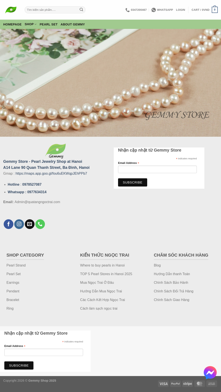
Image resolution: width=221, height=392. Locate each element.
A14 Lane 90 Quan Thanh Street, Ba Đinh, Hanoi (46, 167)
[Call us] (40, 224)
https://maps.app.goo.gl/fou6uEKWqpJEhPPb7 (51, 173)
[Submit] (81, 10)
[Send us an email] (30, 224)
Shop (30, 24)
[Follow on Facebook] (8, 224)
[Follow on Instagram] (19, 224)
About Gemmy (73, 24)
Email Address (128, 163)
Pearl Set (49, 24)
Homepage (12, 24)
